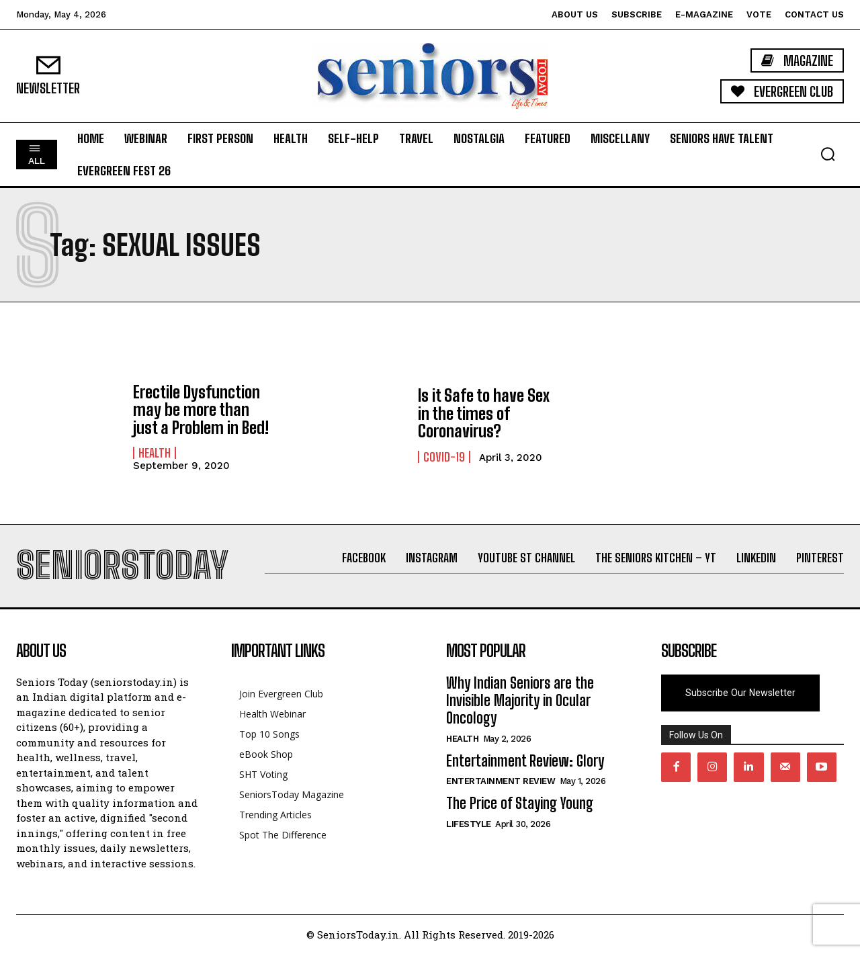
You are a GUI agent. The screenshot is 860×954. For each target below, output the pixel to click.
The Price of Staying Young (519, 803)
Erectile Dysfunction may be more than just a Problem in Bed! (201, 409)
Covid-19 (444, 457)
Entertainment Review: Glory (525, 761)
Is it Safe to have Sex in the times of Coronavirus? (484, 413)
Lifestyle (468, 824)
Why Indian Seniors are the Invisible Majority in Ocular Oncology (520, 701)
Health (154, 453)
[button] (828, 154)
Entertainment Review (500, 781)
